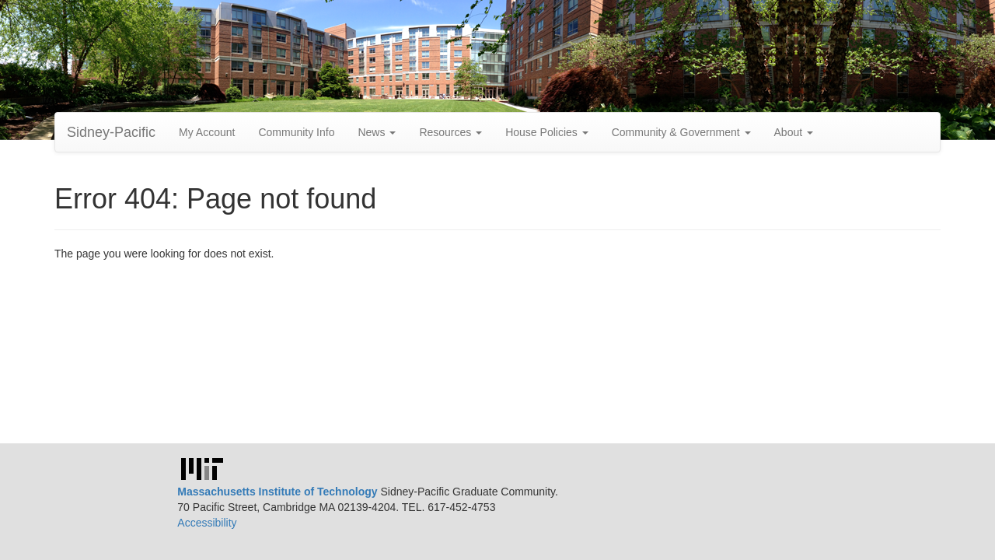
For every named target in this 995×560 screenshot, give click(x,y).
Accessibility (206, 522)
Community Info (296, 132)
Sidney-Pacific (111, 132)
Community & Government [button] (681, 132)
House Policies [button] (546, 132)
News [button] (377, 132)
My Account (207, 132)
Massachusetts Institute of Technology (277, 491)
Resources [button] (450, 132)
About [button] (793, 132)
